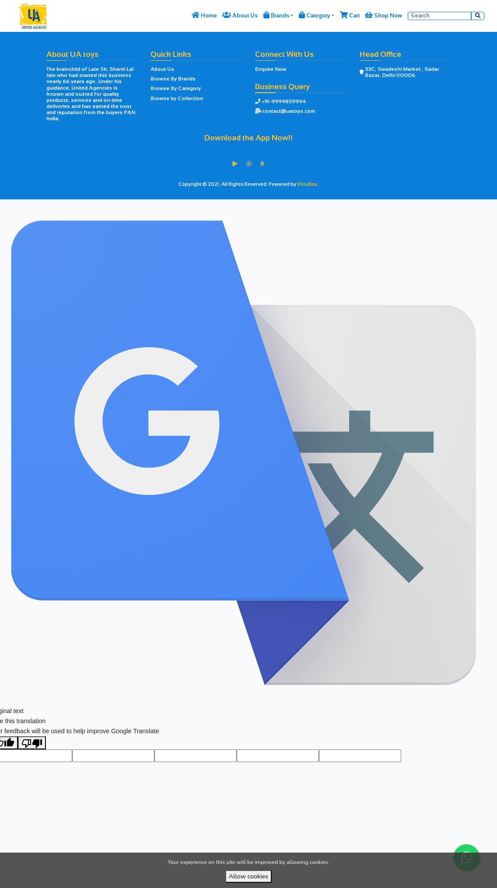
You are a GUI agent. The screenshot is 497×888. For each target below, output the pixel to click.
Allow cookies (248, 876)
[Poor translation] (32, 758)
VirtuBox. (307, 184)
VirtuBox (264, 206)
